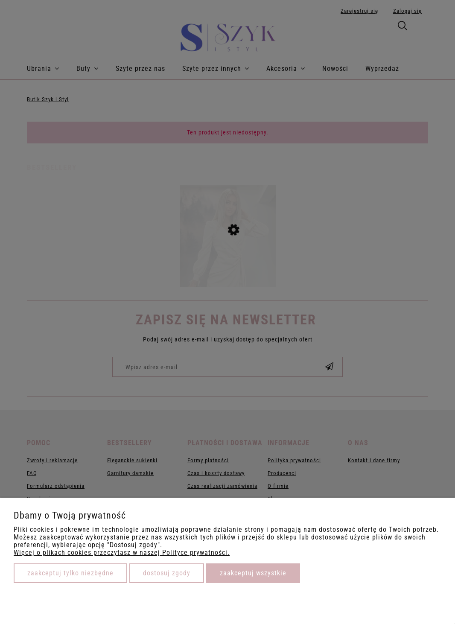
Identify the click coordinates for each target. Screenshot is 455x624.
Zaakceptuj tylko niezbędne (70, 573)
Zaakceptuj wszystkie (253, 573)
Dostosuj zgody (166, 573)
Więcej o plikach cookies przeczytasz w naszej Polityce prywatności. (122, 552)
